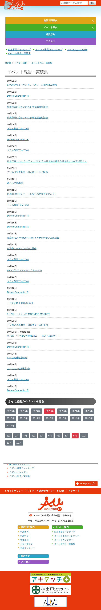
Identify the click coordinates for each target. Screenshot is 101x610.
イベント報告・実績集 (19, 53)
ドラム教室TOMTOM (18, 128)
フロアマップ (26, 544)
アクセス (50, 41)
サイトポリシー (15, 491)
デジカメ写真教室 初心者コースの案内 (27, 172)
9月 (75, 435)
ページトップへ (88, 483)
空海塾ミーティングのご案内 (22, 248)
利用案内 (24, 532)
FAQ (61, 491)
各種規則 (24, 540)
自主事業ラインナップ (19, 49)
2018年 (23, 418)
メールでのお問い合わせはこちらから (52, 515)
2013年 (89, 418)
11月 (9, 442)
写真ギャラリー (27, 548)
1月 (9, 435)
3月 (25, 435)
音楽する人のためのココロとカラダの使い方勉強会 (33, 237)
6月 (50, 435)
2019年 (11, 418)
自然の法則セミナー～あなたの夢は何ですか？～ (32, 194)
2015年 (63, 418)
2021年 (76, 411)
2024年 (37, 411)
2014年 (76, 418)
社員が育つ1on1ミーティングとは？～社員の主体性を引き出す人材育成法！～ (47, 161)
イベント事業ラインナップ (48, 49)
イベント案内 (50, 27)
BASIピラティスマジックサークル (24, 270)
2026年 (11, 411)
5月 (42, 435)
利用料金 (24, 536)
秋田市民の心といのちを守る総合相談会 (27, 106)
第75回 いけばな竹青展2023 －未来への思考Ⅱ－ (33, 335)
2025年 (23, 411)
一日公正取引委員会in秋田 (20, 303)
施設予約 (50, 34)
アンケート (74, 491)
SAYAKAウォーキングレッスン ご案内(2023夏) (32, 85)
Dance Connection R (18, 96)
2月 (17, 435)
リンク (30, 491)
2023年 (50, 411)
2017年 (37, 418)
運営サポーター (47, 491)
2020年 (89, 411)
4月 (33, 435)
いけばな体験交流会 (17, 357)
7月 (58, 435)
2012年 (11, 425)
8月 (67, 435)
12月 (19, 442)
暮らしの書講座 (15, 183)
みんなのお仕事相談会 (18, 368)
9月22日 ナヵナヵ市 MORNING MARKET (28, 314)
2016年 (50, 418)
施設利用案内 (50, 20)
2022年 (63, 411)
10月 (84, 435)
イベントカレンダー (77, 49)
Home (8, 63)
